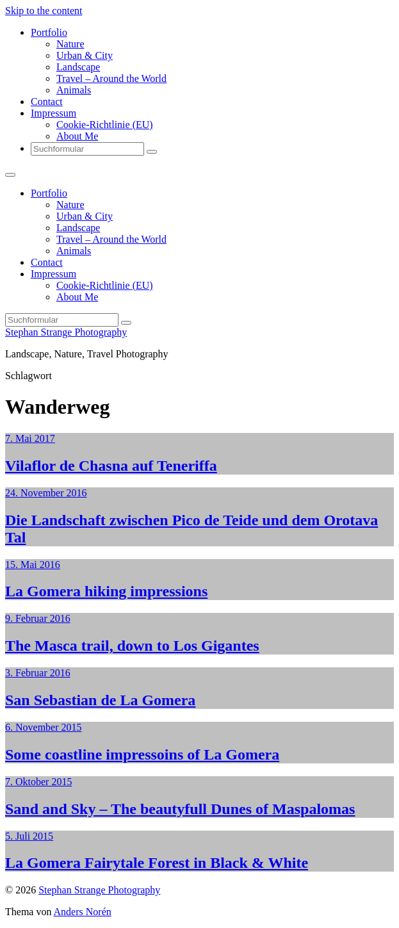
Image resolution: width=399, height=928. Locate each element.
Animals (73, 90)
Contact (47, 101)
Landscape (78, 66)
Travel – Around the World (111, 78)
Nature (70, 43)
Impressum (53, 113)
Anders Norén (82, 911)
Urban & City (84, 55)
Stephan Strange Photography (66, 332)
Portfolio (49, 32)
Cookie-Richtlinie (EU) (104, 124)
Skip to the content (43, 10)
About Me (77, 136)
